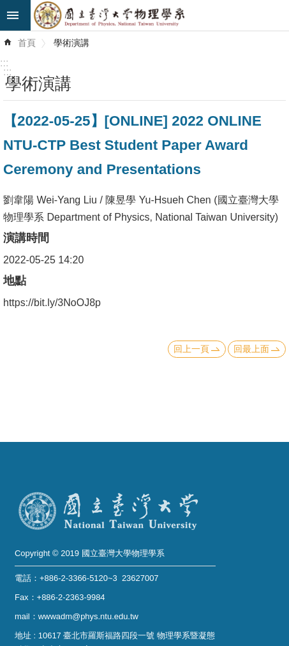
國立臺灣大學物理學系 (160, 15)
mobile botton (15, 15)
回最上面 (251, 349)
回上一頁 (191, 349)
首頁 (27, 43)
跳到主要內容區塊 (6, 6)
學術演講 (71, 43)
